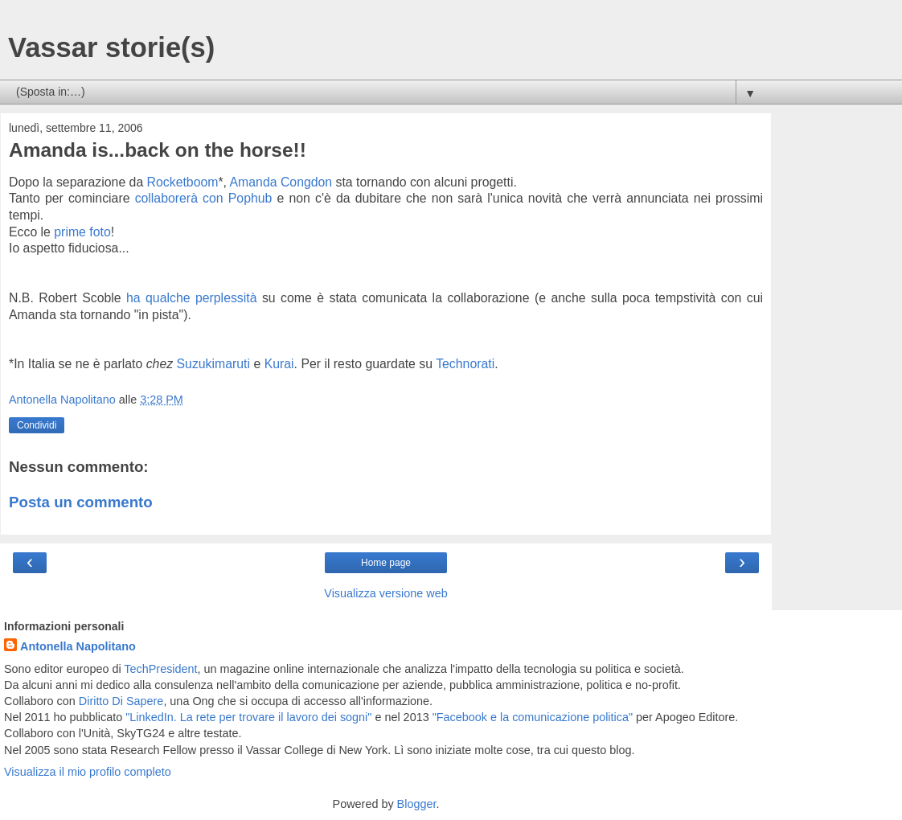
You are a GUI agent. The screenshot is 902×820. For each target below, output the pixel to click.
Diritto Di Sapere (121, 701)
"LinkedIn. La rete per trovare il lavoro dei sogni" (248, 717)
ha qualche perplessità (191, 298)
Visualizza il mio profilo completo (87, 771)
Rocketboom (183, 182)
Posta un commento (81, 502)
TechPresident (160, 668)
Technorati (465, 364)
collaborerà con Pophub (204, 198)
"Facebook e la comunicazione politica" (533, 717)
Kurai (279, 364)
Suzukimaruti (213, 364)
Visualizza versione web (385, 593)
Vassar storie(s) (111, 47)
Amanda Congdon (281, 182)
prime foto (82, 232)
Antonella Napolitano (78, 646)
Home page (386, 562)
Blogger (417, 803)
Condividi (36, 425)
